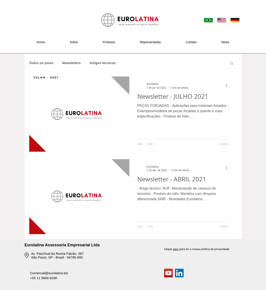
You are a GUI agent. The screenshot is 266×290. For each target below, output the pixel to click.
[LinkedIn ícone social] (179, 273)
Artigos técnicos (102, 63)
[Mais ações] (228, 85)
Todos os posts (41, 63)
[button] (109, 42)
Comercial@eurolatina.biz (49, 273)
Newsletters (71, 63)
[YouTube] (168, 273)
